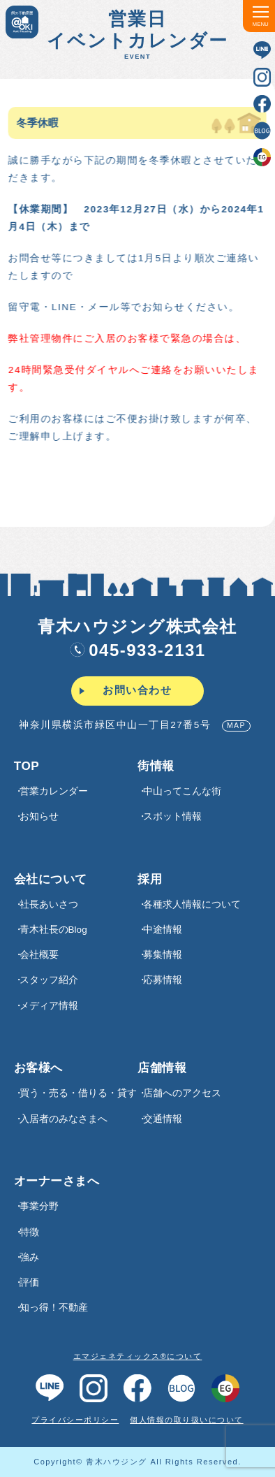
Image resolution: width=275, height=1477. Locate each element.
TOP (27, 766)
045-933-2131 (137, 650)
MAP (236, 725)
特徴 (29, 1232)
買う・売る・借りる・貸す (78, 1093)
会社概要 (39, 955)
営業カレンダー (54, 791)
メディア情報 (49, 1006)
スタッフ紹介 (49, 980)
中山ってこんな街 (182, 791)
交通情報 (162, 1119)
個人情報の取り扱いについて (187, 1420)
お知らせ (39, 816)
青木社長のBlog (53, 929)
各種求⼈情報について (192, 904)
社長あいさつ (49, 904)
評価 (29, 1282)
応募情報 (162, 980)
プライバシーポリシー (75, 1420)
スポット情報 (172, 816)
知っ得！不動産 (54, 1307)
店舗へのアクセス (182, 1093)
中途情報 (162, 929)
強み (29, 1257)
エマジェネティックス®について (137, 1356)
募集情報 (162, 955)
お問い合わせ (137, 690)
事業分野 (39, 1206)
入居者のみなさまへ (63, 1119)
